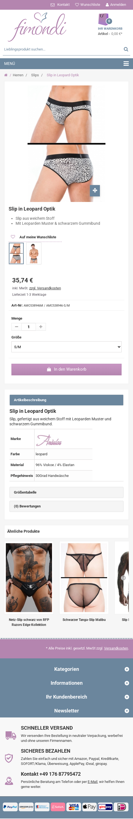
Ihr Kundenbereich (66, 697)
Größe (16, 337)
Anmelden (118, 4)
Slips (35, 75)
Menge (16, 318)
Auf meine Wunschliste (37, 237)
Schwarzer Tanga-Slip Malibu (84, 620)
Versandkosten (116, 648)
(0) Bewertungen (27, 506)
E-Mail (92, 782)
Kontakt (63, 4)
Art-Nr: (17, 305)
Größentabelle (25, 492)
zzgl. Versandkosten (45, 288)
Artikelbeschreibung (30, 400)
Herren (18, 75)
